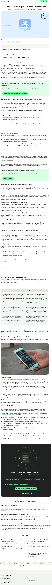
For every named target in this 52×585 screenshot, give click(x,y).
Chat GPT (4, 42)
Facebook (9, 9)
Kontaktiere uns (8, 178)
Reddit (15, 563)
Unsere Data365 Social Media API (8, 414)
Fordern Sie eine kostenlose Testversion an (15, 93)
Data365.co (35, 438)
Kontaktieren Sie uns (38, 164)
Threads (9, 563)
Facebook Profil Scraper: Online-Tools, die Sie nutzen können (16, 57)
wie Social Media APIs (41, 331)
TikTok (28, 563)
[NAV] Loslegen (43, 1)
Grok (9, 42)
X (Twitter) (22, 564)
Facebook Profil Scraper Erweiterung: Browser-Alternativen (15, 54)
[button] (38, 582)
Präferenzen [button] (14, 582)
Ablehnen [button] (22, 582)
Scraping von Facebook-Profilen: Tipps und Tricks (13, 52)
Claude (13, 42)
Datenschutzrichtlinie (33, 576)
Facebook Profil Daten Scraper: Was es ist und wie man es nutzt (16, 49)
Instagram (35, 563)
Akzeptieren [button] (32, 581)
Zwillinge (18, 42)
